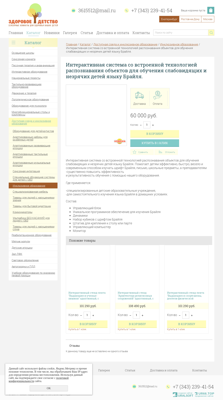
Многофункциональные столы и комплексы (31, 113)
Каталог (33, 32)
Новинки (52, 32)
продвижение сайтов (204, 396)
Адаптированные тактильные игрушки (30, 155)
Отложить (170, 152)
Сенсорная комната (23, 59)
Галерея (70, 32)
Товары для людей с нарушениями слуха (33, 228)
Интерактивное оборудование (29, 71)
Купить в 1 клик (155, 143)
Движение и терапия (24, 93)
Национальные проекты (26, 78)
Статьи (87, 32)
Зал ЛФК (17, 254)
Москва (207, 19)
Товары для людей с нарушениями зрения (33, 199)
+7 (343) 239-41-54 (151, 10)
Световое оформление (25, 260)
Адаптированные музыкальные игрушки (31, 164)
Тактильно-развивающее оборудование (26, 85)
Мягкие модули (21, 241)
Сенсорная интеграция (26, 171)
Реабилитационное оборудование (32, 235)
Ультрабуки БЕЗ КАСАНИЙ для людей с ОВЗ (31, 219)
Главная (16, 32)
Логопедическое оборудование (30, 99)
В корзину (154, 134)
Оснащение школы (23, 52)
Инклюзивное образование (29, 185)
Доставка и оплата (113, 32)
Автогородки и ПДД (23, 266)
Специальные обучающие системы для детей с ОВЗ (34, 178)
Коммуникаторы (22, 212)
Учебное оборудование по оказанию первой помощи (33, 274)
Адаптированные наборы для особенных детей (30, 138)
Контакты (141, 32)
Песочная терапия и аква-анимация (33, 65)
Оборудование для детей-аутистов (33, 131)
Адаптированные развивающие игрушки (31, 147)
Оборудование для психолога (29, 105)
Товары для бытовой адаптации (32, 206)
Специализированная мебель (30, 191)
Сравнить (143, 152)
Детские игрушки (22, 247)
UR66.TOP (204, 393)
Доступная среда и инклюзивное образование (31, 122)
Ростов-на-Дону (190, 19)
